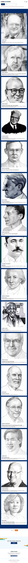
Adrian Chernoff (5, 488)
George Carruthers (5, 232)
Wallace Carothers (5, 168)
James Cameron (5, 72)
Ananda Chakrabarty (6, 423)
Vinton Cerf (4, 392)
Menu (26, 1)
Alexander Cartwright (6, 263)
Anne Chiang (4, 520)
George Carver (5, 328)
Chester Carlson (5, 136)
